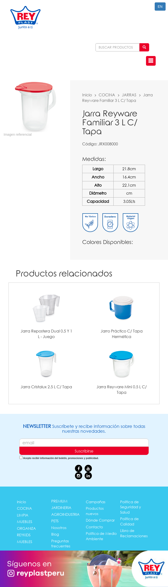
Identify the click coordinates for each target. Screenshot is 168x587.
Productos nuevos (95, 511)
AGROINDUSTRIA (65, 514)
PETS (54, 520)
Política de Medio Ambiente (101, 536)
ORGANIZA (26, 528)
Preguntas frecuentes (60, 543)
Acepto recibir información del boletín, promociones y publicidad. (61, 458)
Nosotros (58, 527)
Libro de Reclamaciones (134, 533)
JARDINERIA (61, 507)
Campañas (95, 501)
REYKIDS (23, 534)
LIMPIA (22, 515)
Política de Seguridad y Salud (130, 507)
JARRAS (129, 94)
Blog (55, 534)
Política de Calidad (129, 521)
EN (160, 6)
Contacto (94, 526)
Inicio (87, 94)
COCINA (107, 94)
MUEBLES (24, 521)
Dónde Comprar (100, 520)
